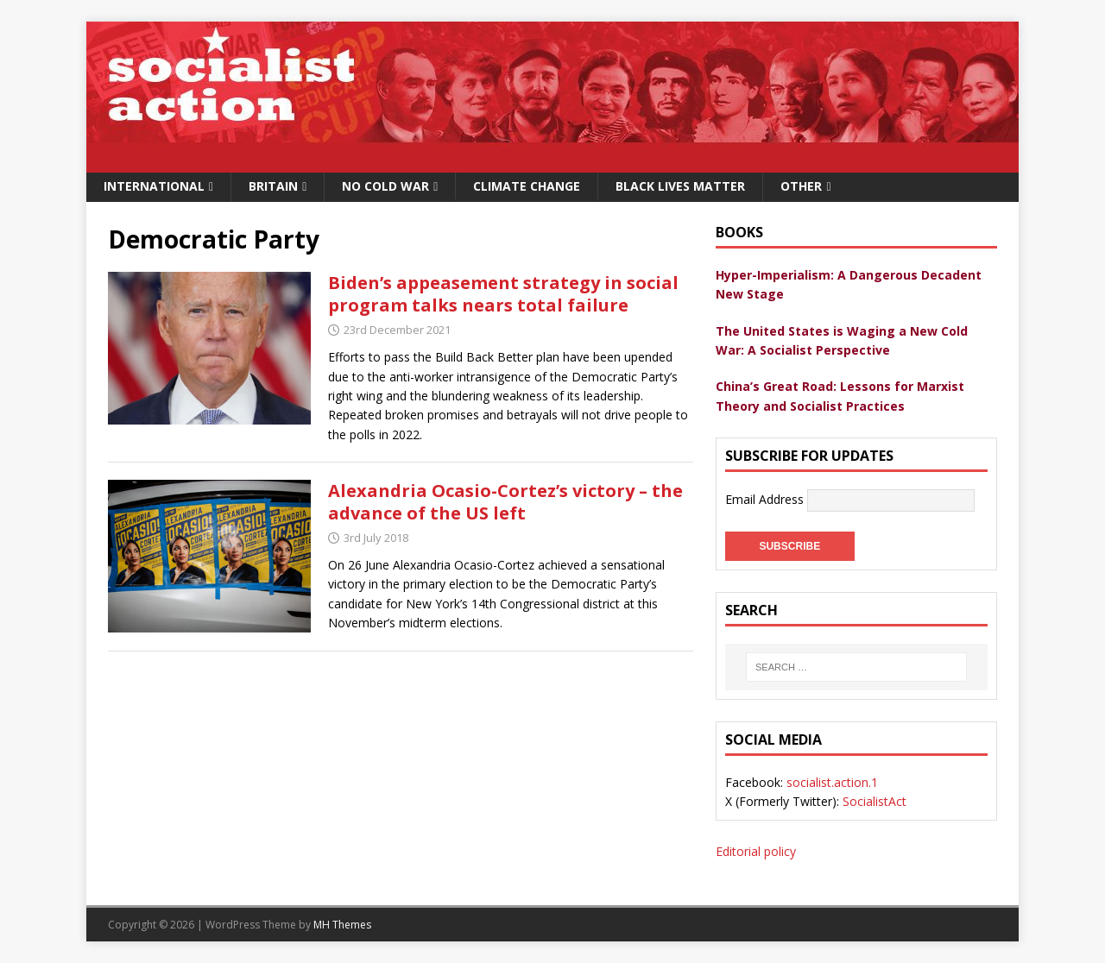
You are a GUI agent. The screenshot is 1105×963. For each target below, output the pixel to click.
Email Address (766, 499)
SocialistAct (874, 801)
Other (801, 186)
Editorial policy (756, 851)
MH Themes (342, 924)
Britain (273, 186)
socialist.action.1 (832, 782)
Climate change (526, 186)
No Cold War (385, 186)
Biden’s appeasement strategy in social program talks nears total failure (503, 294)
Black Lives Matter (680, 186)
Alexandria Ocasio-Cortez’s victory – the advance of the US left (505, 502)
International (154, 186)
